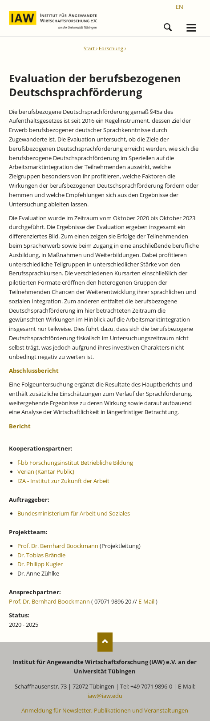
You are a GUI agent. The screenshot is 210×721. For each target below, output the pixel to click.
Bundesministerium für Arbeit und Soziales (73, 513)
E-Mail (146, 601)
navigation (191, 27)
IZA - (23, 481)
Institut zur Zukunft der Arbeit (69, 481)
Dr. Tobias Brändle (41, 555)
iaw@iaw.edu (105, 696)
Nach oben (105, 642)
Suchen (167, 26)
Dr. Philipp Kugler (40, 564)
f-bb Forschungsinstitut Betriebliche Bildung (75, 463)
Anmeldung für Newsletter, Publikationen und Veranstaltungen (104, 710)
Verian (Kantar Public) (45, 471)
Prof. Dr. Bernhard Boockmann (57, 546)
